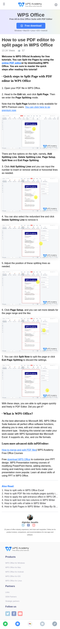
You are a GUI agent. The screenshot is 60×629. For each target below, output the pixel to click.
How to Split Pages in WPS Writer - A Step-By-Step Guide (30, 506)
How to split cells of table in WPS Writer (24, 503)
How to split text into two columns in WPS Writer (28, 500)
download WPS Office (18, 459)
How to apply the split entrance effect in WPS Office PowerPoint (30, 497)
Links (7, 592)
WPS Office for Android (14, 572)
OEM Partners (11, 597)
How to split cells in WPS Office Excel (23, 490)
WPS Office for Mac (13, 567)
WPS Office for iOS (12, 576)
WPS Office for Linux (13, 581)
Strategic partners (12, 601)
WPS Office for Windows (15, 563)
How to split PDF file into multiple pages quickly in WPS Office (30, 493)
